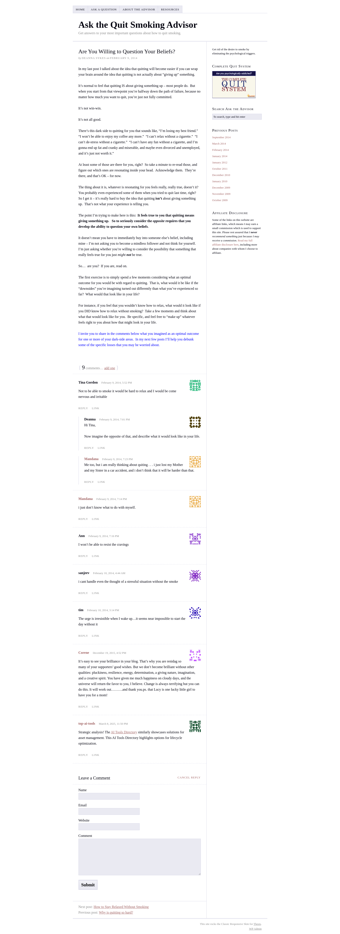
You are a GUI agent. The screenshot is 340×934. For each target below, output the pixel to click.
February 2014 (220, 149)
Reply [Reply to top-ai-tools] (83, 755)
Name (82, 790)
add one (109, 368)
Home (80, 9)
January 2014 (219, 156)
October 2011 (220, 168)
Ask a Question (104, 9)
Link (95, 408)
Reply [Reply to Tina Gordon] (83, 408)
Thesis (257, 924)
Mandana (91, 459)
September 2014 (221, 137)
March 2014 (219, 143)
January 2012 (219, 162)
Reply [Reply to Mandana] (89, 481)
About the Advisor (139, 9)
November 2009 (221, 193)
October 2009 (220, 200)
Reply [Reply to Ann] (83, 556)
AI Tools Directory (124, 732)
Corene (83, 652)
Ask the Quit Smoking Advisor (137, 25)
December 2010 (221, 175)
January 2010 (219, 181)
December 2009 (221, 187)
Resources (170, 9)
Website (84, 820)
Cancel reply (189, 777)
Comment (85, 836)
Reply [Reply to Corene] (83, 706)
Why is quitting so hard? (116, 912)
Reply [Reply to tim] (83, 635)
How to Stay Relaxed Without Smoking (121, 907)
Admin (255, 928)
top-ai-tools (86, 723)
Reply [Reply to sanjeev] (83, 593)
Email (82, 805)
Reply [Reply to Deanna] (89, 447)
